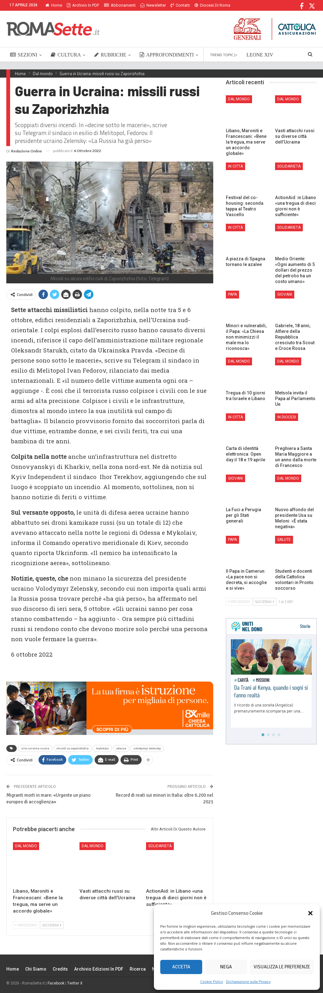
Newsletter (153, 5)
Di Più (201, 5)
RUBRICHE (110, 54)
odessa (121, 748)
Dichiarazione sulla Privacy (248, 981)
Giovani (284, 294)
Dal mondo (26, 846)
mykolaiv (102, 748)
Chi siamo (35, 969)
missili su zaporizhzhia (72, 748)
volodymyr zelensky (147, 748)
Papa (232, 294)
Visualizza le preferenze (282, 967)
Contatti (180, 5)
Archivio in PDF (83, 5)
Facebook (56, 983)
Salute (284, 539)
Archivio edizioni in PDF (98, 969)
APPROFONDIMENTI (167, 54)
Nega (226, 967)
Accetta (181, 967)
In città (235, 166)
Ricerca (138, 969)
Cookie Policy (211, 981)
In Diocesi (286, 417)
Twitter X (75, 983)
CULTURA (66, 54)
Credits (60, 969)
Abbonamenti (120, 5)
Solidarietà (160, 846)
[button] (310, 913)
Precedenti (26, 925)
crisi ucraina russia (35, 748)
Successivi (51, 925)
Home (53, 5)
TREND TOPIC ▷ (223, 55)
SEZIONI (23, 54)
